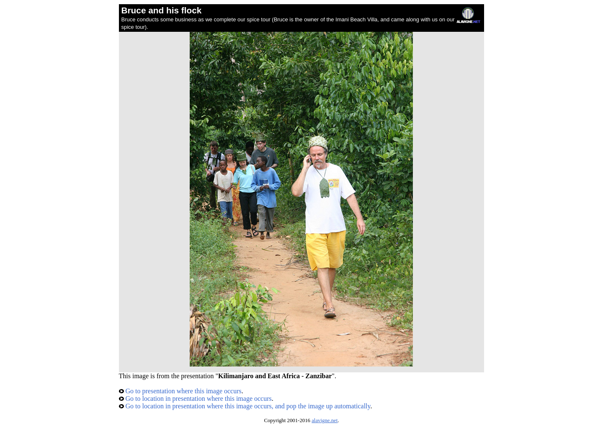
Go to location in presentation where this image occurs (195, 398)
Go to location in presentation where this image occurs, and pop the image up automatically (245, 406)
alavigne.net (325, 420)
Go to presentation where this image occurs (180, 391)
